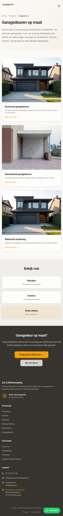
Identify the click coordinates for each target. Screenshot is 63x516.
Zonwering (6, 411)
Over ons (5, 446)
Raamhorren (7, 428)
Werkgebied (6, 451)
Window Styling (8, 424)
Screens (5, 416)
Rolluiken (5, 420)
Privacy (25, 512)
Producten (12, 16)
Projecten (6, 455)
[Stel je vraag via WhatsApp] (51, 510)
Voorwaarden (35, 512)
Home (4, 16)
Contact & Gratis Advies (11, 459)
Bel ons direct (31, 363)
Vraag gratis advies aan (31, 354)
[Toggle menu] (59, 6)
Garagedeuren (7, 432)
